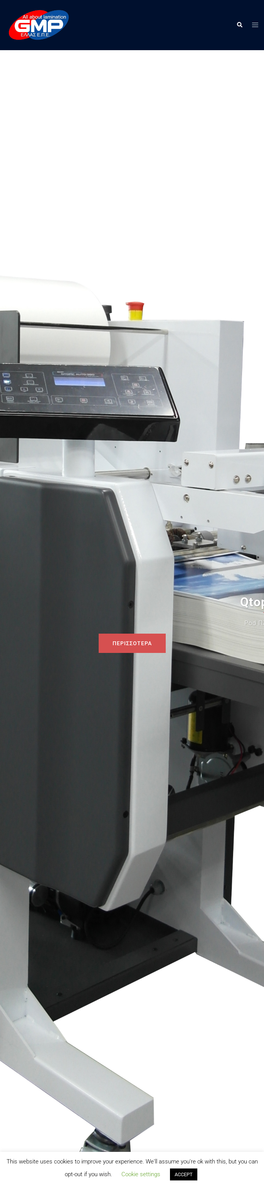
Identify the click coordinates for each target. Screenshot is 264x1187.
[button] (239, 25)
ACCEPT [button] (184, 1174)
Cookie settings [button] (140, 1174)
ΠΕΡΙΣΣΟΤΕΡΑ (132, 643)
